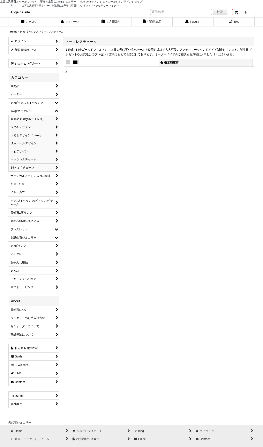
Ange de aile (20, 12)
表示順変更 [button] (169, 62)
